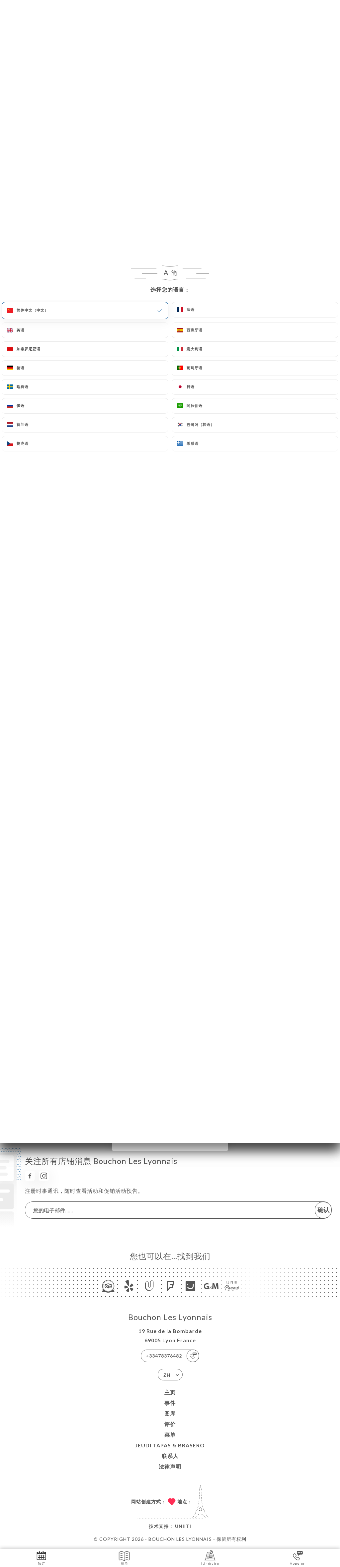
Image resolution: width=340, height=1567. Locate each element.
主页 (170, 1392)
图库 (170, 1413)
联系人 (170, 1456)
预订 (41, 1557)
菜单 (170, 1434)
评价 (170, 1424)
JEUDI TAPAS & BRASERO (170, 1445)
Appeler (297, 1557)
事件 (170, 1403)
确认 (323, 1209)
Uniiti (183, 1526)
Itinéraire (210, 1557)
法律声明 (170, 1466)
